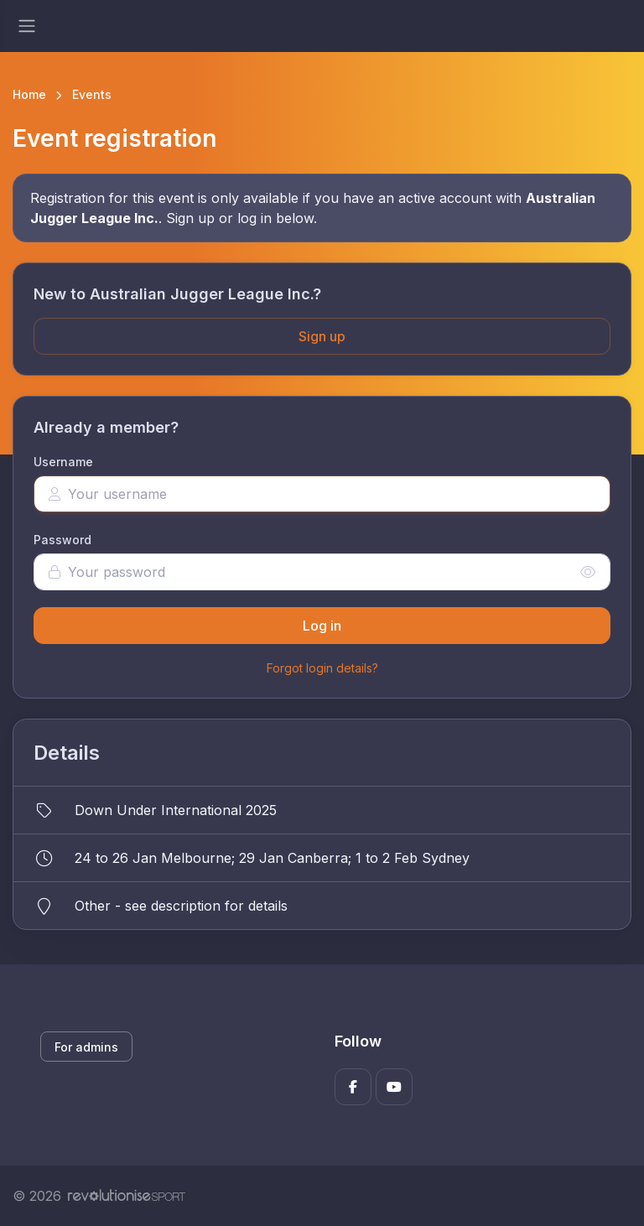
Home (29, 94)
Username (63, 462)
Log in (322, 625)
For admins (86, 1047)
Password (62, 539)
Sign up (322, 336)
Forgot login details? (322, 668)
